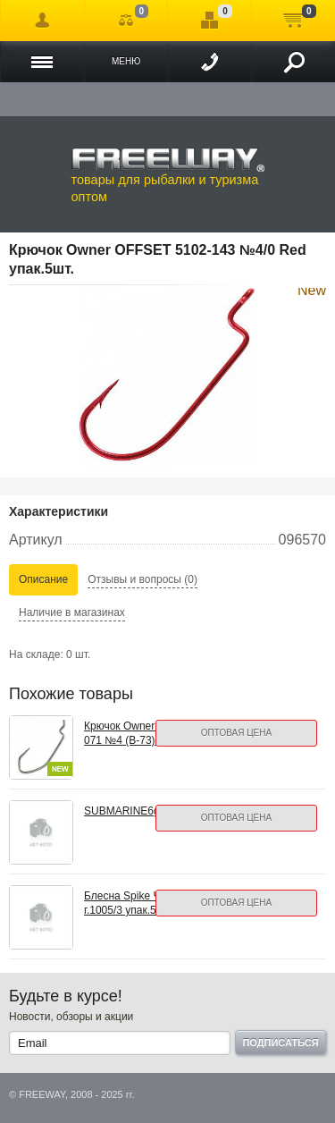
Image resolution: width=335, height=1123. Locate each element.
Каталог (42, 61)
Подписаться (280, 1042)
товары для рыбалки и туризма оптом (167, 175)
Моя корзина (293, 20)
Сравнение (126, 20)
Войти (42, 20)
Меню (126, 61)
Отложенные (209, 20)
